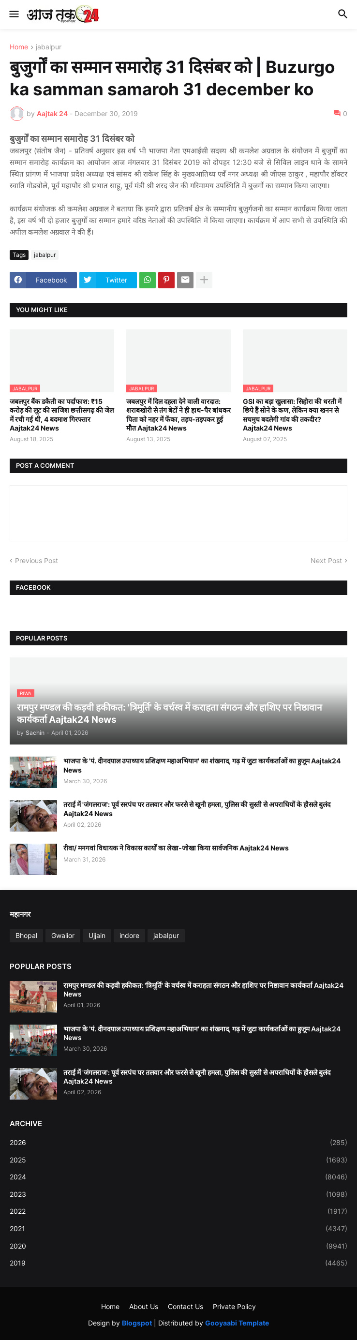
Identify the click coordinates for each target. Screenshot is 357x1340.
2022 (178, 1211)
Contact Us (185, 1306)
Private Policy (234, 1306)
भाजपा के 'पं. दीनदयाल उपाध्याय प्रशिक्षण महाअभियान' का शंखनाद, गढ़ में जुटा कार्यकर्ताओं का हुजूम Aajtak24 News (202, 765)
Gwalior (62, 935)
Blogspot (137, 1323)
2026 (178, 1142)
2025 (178, 1160)
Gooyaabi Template (237, 1323)
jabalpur (48, 47)
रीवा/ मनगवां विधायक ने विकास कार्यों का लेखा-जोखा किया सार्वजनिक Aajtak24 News (176, 848)
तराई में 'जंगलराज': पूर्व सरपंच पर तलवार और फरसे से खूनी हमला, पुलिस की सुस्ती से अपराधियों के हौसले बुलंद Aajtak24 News (196, 808)
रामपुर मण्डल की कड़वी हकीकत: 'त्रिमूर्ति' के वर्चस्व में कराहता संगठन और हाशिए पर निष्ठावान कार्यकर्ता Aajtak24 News (203, 989)
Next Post (326, 560)
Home (19, 47)
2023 (178, 1194)
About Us (143, 1306)
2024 (178, 1177)
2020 (178, 1246)
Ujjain (97, 935)
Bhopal (26, 935)
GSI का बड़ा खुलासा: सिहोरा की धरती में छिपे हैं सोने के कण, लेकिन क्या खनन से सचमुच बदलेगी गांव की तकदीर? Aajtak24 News (292, 414)
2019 (178, 1263)
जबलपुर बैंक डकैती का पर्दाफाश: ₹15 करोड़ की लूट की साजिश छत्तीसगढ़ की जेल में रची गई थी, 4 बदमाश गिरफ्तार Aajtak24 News (62, 414)
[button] (13, 14)
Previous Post (36, 560)
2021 (178, 1229)
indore (129, 935)
